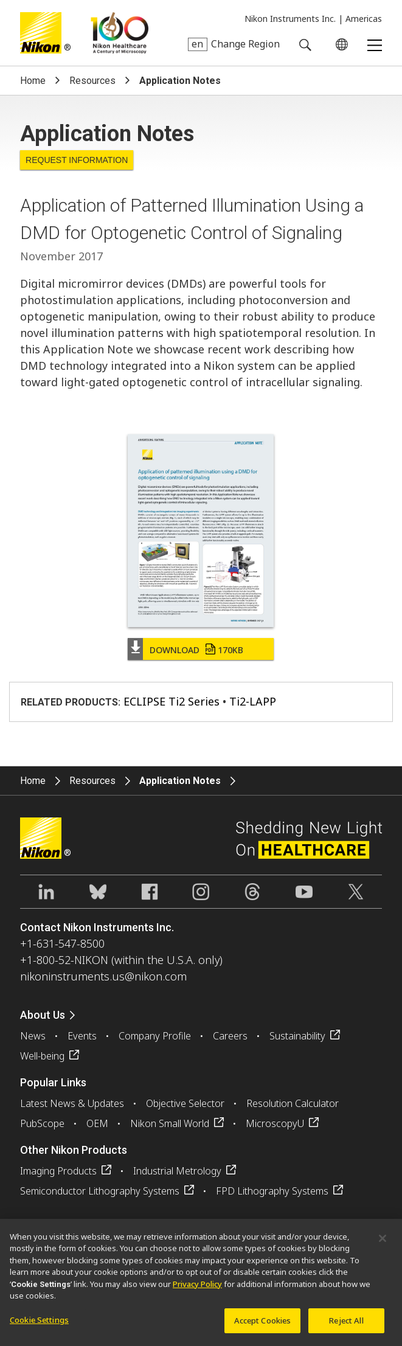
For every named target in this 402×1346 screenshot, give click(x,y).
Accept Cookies (262, 1325)
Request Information (77, 160)
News (33, 1035)
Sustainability (297, 1035)
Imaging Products (58, 1171)
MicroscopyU (275, 1123)
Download (196, 650)
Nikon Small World (169, 1123)
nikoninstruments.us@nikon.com (103, 976)
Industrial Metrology (177, 1171)
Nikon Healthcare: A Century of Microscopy (119, 33)
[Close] (382, 1243)
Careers (230, 1035)
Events (82, 1035)
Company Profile (155, 1035)
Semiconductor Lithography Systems (99, 1191)
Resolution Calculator (292, 1103)
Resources (92, 80)
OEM (97, 1123)
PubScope (42, 1123)
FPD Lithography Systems (272, 1191)
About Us (42, 1014)
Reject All (346, 1325)
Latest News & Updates (72, 1103)
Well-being (42, 1056)
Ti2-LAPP (252, 701)
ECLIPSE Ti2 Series (171, 701)
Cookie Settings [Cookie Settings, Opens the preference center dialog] (39, 1324)
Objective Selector (185, 1103)
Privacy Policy (197, 1288)
